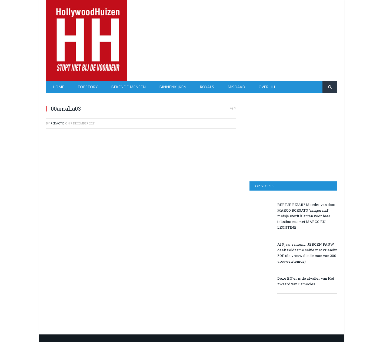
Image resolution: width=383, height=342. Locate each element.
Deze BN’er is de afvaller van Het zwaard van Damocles (305, 281)
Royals (207, 86)
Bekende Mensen (128, 86)
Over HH (267, 86)
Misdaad (236, 86)
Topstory (88, 86)
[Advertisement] (239, 38)
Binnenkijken (172, 86)
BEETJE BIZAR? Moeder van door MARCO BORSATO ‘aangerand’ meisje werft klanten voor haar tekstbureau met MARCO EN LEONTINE (306, 216)
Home (58, 86)
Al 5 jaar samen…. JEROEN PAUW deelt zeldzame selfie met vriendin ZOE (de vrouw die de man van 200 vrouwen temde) (307, 253)
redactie (57, 123)
